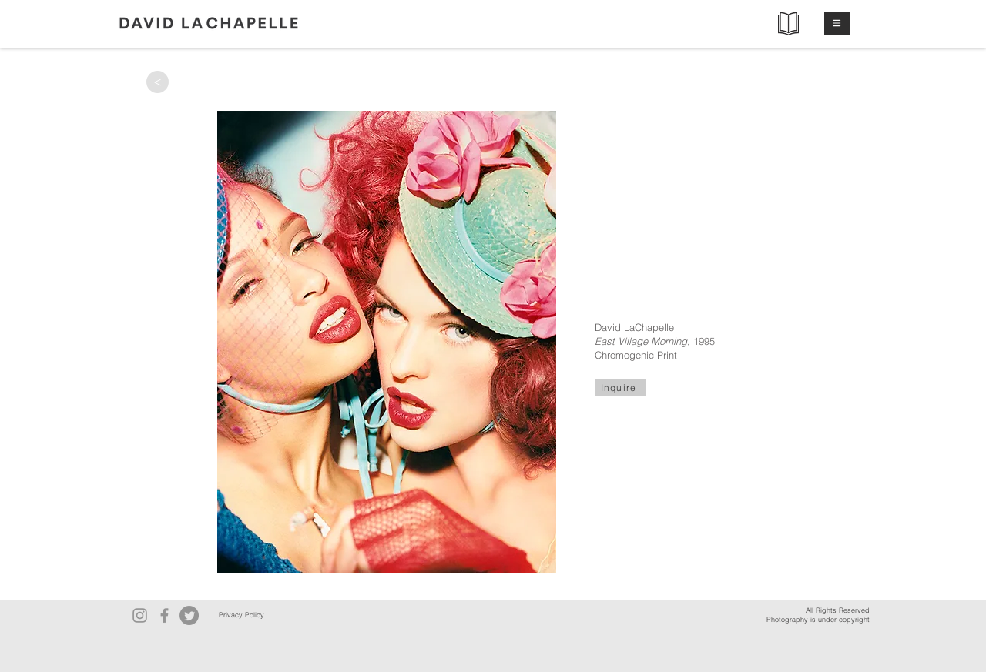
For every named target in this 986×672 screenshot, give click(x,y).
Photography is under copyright (818, 619)
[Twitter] (189, 615)
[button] (837, 23)
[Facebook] (164, 615)
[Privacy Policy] (241, 615)
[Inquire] (620, 387)
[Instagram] (139, 615)
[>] (157, 82)
